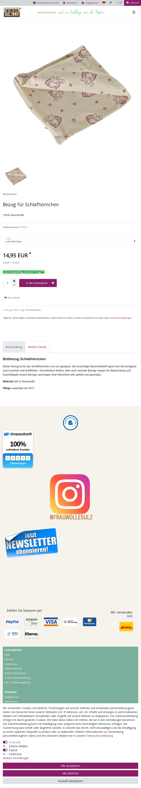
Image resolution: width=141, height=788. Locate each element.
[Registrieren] (90, 3)
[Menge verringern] (14, 285)
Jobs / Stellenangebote (18, 682)
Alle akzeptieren (70, 766)
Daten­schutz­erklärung (17, 677)
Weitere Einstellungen (16, 758)
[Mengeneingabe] (7, 283)
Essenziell (14, 742)
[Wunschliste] (119, 3)
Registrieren (12, 697)
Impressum (11, 664)
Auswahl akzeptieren (70, 781)
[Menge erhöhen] (14, 281)
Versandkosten (33, 309)
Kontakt (9, 659)
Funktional (15, 754)
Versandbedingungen (121, 317)
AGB (7, 654)
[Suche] (111, 3)
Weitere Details (37, 347)
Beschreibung (14, 347)
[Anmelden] (70, 3)
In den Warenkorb (40, 283)
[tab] (14, 346)
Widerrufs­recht (13, 668)
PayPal (13, 750)
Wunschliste (12, 297)
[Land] (103, 3)
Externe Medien (18, 746)
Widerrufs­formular (15, 673)
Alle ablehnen (70, 773)
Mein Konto (11, 701)
